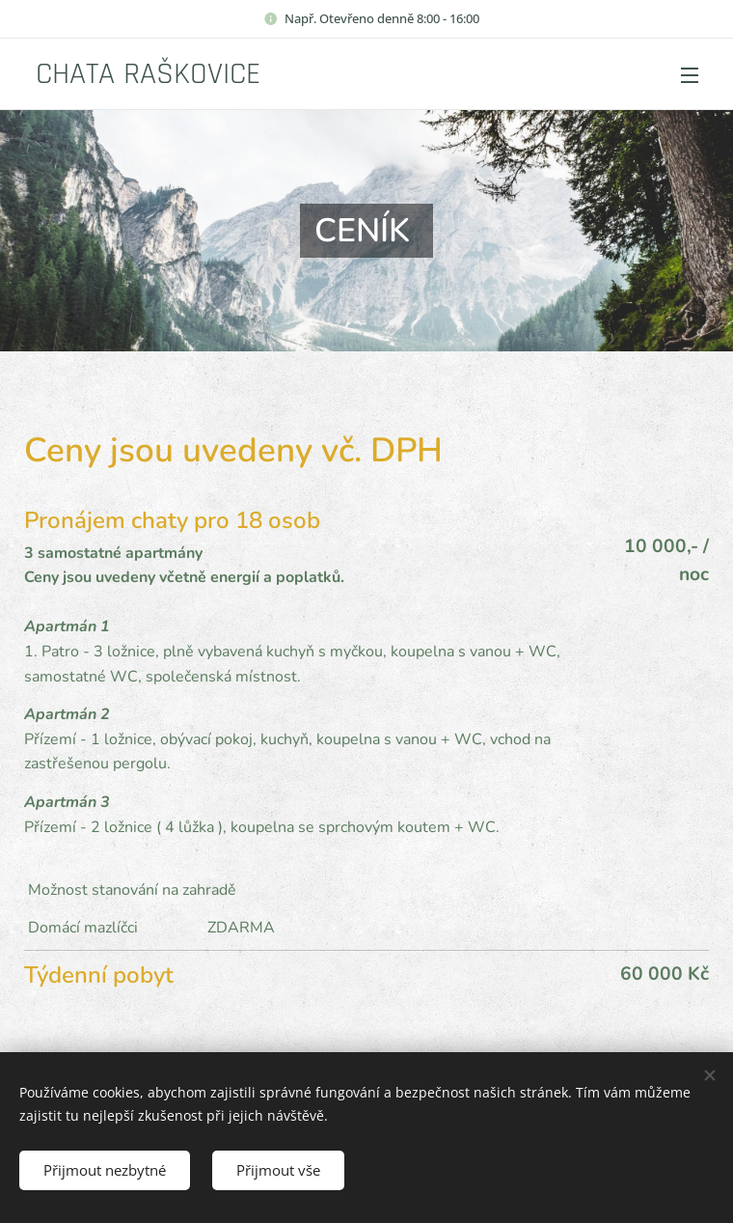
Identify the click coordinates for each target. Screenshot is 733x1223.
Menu (689, 75)
